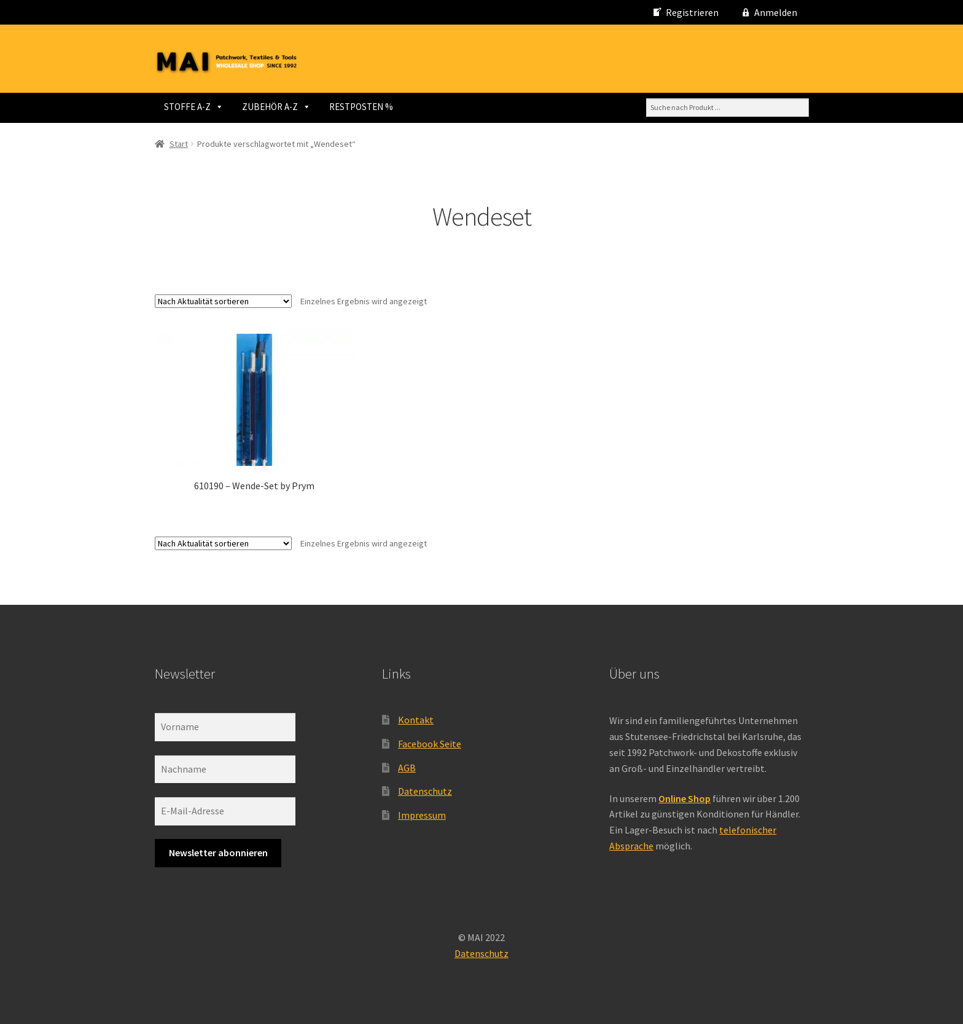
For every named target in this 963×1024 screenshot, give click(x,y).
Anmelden (775, 12)
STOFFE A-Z (194, 106)
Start (179, 143)
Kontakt (416, 720)
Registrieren (692, 12)
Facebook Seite (429, 744)
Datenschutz (425, 791)
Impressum (422, 815)
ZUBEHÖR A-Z (276, 106)
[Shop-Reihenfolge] (223, 301)
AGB (407, 768)
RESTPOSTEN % (361, 106)
